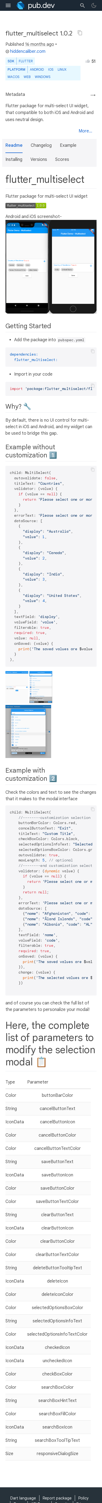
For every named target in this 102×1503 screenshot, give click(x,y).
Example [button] (68, 145)
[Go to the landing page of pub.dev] (35, 5)
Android (37, 69)
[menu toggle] (8, 5)
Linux (62, 69)
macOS (13, 77)
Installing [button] (13, 159)
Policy (83, 1498)
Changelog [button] (41, 145)
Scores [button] (62, 159)
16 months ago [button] (39, 44)
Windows (42, 77)
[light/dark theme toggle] (94, 5)
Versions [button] (38, 159)
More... (85, 131)
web (27, 77)
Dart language (23, 1498)
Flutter (26, 61)
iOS (50, 69)
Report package (57, 1498)
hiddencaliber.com (25, 51)
